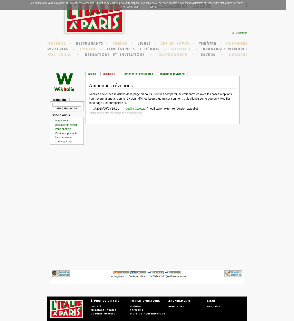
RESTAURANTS (89, 43)
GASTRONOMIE (172, 55)
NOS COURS (59, 55)
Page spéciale (63, 128)
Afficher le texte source (138, 73)
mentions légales (103, 310)
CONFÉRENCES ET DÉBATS (133, 49)
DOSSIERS (238, 55)
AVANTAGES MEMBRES (225, 49)
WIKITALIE (181, 49)
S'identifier (241, 33)
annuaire (214, 306)
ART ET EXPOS (174, 43)
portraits (136, 310)
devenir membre (103, 313)
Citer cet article (63, 141)
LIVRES (144, 43)
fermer (153, 6)
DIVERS (208, 55)
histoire (135, 306)
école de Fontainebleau (147, 313)
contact (96, 306)
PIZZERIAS (57, 49)
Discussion (109, 73)
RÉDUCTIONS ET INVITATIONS (115, 55)
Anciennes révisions (172, 73)
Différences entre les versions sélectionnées (115, 112)
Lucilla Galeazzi (135, 108)
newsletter (176, 306)
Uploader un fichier (66, 124)
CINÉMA (120, 43)
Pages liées (61, 120)
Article (92, 73)
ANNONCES (237, 43)
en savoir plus (130, 6)
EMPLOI (88, 49)
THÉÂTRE (207, 43)
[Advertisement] (199, 21)
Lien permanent (64, 137)
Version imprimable (66, 133)
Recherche (59, 99)
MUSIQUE (56, 43)
